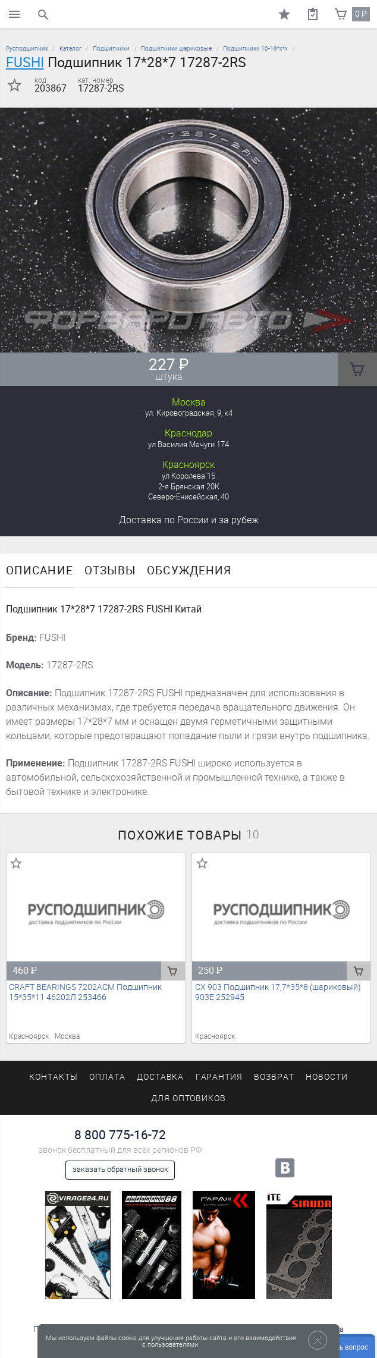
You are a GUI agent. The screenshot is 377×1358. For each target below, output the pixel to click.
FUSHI (25, 62)
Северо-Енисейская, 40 (188, 496)
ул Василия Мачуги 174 (188, 444)
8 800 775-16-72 (120, 1134)
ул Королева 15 (188, 475)
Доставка (189, 520)
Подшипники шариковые (176, 48)
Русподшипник (27, 48)
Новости (327, 1077)
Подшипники (111, 48)
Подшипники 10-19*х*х (255, 48)
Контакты (53, 1077)
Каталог (70, 48)
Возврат (274, 1077)
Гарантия (219, 1077)
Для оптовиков (188, 1098)
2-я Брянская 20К (188, 486)
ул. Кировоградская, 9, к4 (189, 412)
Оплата (107, 1077)
